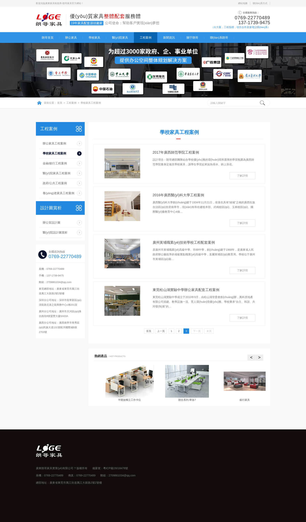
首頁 (59, 102)
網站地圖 (242, 3)
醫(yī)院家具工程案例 (56, 173)
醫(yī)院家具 (120, 37)
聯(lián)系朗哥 (219, 37)
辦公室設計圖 (51, 222)
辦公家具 (71, 37)
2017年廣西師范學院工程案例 (176, 152)
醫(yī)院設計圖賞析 (55, 232)
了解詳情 (242, 175)
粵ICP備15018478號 (115, 468)
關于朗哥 (192, 37)
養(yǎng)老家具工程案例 (58, 193)
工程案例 (145, 37)
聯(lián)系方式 (260, 3)
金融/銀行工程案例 (55, 163)
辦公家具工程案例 (54, 143)
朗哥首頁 (47, 37)
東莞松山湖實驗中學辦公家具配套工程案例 (186, 290)
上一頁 (161, 331)
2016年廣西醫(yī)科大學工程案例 (178, 195)
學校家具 (94, 37)
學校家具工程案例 (91, 102)
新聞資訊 (169, 37)
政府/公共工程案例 (55, 183)
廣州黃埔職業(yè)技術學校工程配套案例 (184, 242)
